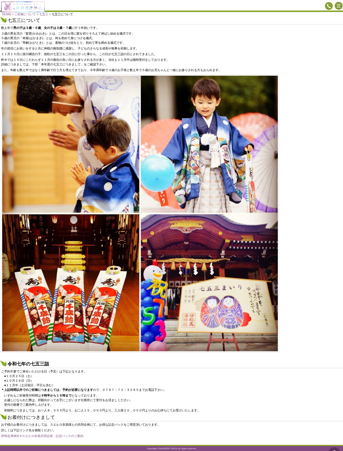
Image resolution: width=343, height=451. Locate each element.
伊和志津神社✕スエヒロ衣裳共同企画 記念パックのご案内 (42, 436)
